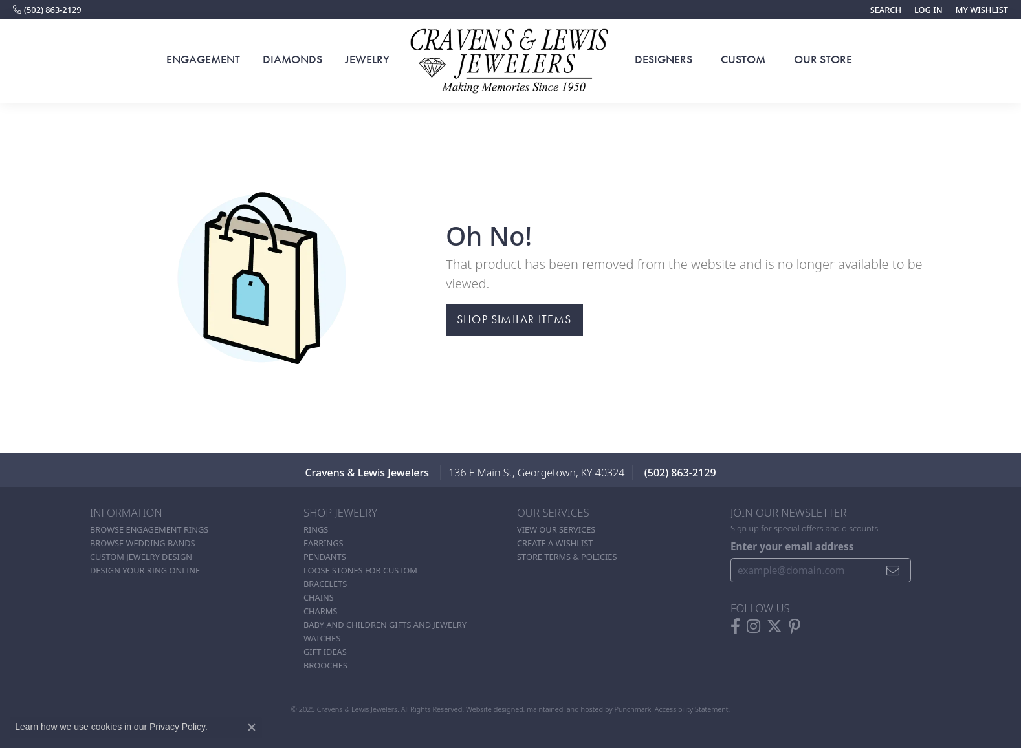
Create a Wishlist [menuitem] (555, 543)
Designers (663, 59)
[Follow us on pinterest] (794, 626)
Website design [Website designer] (490, 709)
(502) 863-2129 (680, 472)
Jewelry (367, 59)
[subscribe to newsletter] (893, 570)
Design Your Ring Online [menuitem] (145, 570)
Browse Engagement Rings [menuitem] (149, 529)
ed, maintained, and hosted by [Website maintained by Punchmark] (564, 709)
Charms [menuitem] (320, 611)
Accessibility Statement (692, 709)
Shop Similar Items (514, 319)
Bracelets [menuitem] (325, 584)
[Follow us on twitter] (774, 626)
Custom (743, 59)
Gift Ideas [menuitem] (325, 651)
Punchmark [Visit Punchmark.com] (632, 709)
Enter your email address (791, 546)
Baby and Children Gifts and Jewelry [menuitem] (385, 624)
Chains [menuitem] (318, 597)
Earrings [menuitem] (323, 543)
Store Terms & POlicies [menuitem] (567, 556)
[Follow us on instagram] (753, 626)
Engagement (203, 59)
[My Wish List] (982, 9)
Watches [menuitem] (321, 638)
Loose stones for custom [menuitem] (360, 570)
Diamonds (292, 59)
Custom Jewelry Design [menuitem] (141, 556)
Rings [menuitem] (315, 529)
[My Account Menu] (928, 9)
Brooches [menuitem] (325, 665)
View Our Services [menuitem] (556, 529)
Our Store (823, 59)
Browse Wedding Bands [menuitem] (142, 543)
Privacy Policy (177, 726)
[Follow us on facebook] (735, 626)
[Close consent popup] (252, 727)
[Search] (885, 9)
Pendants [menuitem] (324, 556)
